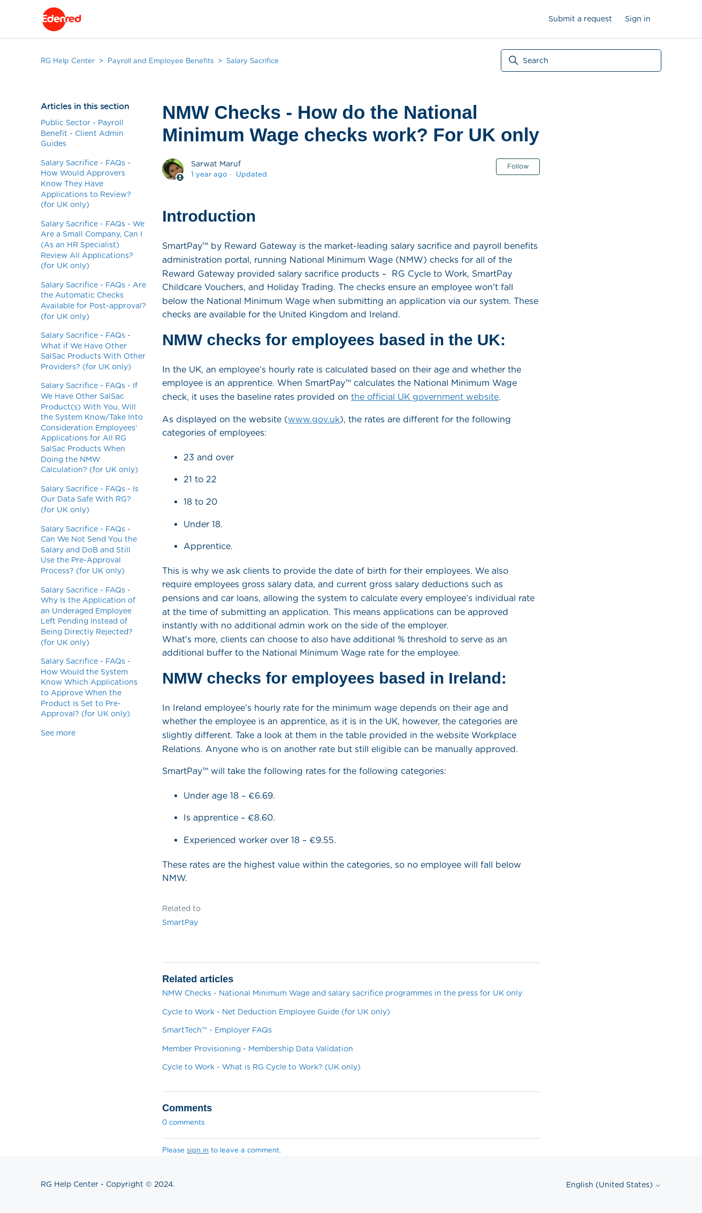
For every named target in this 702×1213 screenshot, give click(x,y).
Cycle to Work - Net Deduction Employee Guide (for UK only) (276, 1011)
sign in (198, 1150)
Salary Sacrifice (252, 61)
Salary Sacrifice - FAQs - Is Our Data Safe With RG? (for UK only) (90, 499)
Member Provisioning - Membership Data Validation (257, 1048)
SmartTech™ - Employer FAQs (217, 1030)
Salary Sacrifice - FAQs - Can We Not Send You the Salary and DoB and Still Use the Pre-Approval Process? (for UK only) (89, 550)
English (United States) (613, 1184)
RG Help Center (68, 61)
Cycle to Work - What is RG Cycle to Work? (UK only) (261, 1067)
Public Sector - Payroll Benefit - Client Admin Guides (82, 133)
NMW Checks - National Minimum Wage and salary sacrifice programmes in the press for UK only (342, 993)
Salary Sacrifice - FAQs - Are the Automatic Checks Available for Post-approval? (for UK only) (93, 300)
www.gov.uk (314, 419)
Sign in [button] (638, 18)
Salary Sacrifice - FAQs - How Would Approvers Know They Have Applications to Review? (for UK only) (86, 183)
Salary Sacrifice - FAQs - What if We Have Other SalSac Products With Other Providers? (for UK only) (93, 351)
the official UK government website (425, 397)
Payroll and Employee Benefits (160, 61)
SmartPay (180, 922)
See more (58, 733)
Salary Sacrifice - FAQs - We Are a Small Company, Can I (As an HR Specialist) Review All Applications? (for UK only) (92, 244)
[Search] (581, 60)
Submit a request (580, 18)
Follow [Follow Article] (518, 166)
